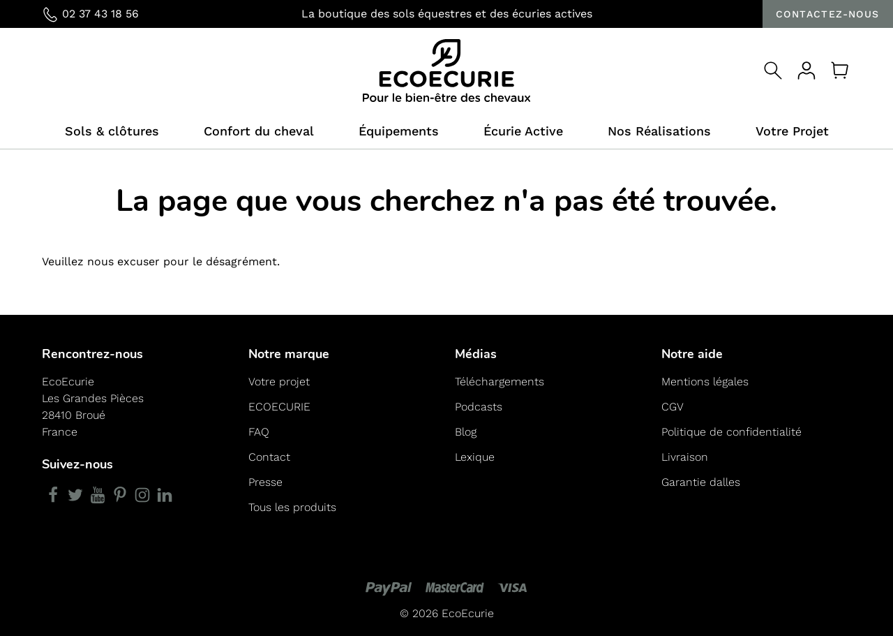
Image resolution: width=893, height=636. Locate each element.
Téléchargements (499, 381)
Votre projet (279, 381)
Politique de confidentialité (731, 431)
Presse (265, 482)
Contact (269, 457)
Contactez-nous (828, 14)
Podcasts (478, 406)
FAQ (258, 431)
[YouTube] (98, 495)
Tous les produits (292, 507)
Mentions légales (705, 381)
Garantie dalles (700, 482)
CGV (672, 406)
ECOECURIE (279, 406)
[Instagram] (142, 495)
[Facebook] (53, 495)
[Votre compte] (806, 70)
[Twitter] (75, 495)
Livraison (684, 457)
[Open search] (773, 70)
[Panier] (840, 70)
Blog (465, 431)
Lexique (475, 457)
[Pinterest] (120, 495)
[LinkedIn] (164, 495)
